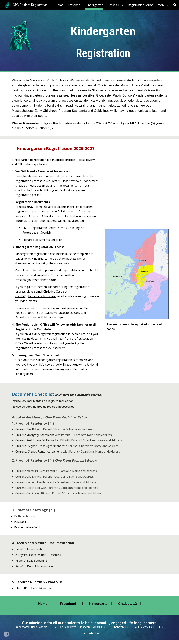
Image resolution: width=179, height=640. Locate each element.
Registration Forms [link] (140, 5)
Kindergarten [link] (94, 5)
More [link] (161, 5)
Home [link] (59, 5)
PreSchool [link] (74, 5)
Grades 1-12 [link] (115, 5)
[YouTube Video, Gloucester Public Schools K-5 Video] (137, 184)
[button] (175, 5)
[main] (103, 41)
